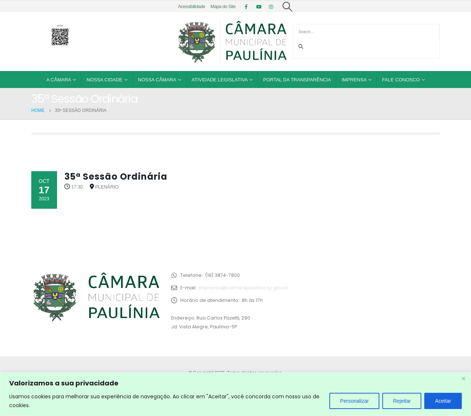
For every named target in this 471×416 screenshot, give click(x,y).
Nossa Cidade (104, 79)
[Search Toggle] (287, 6)
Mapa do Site (223, 6)
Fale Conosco (401, 79)
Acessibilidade (191, 6)
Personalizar (354, 401)
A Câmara (58, 79)
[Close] (463, 378)
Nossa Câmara (157, 79)
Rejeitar (402, 401)
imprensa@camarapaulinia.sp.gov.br (244, 288)
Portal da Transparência (297, 79)
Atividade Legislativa (220, 79)
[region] (235, 394)
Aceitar (443, 401)
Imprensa (353, 79)
